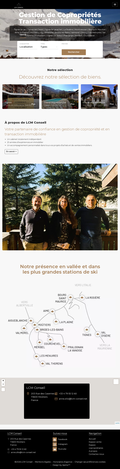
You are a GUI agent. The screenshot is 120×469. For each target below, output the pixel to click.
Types (43, 48)
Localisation (24, 48)
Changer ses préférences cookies (90, 462)
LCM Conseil (35, 388)
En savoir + (11, 151)
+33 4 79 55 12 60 (68, 393)
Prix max (65, 48)
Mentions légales (43, 462)
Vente (23, 40)
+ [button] (3, 381)
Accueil (18, 8)
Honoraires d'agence (62, 462)
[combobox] (28, 51)
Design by (61, 465)
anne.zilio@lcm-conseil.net (73, 399)
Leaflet (117, 423)
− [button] (3, 384)
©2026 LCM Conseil (24, 462)
